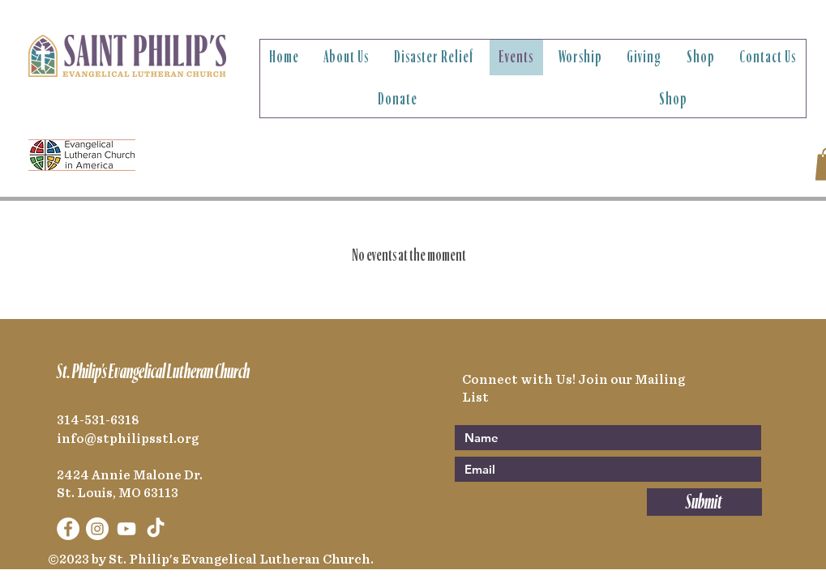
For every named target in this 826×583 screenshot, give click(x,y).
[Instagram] (97, 528)
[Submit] (704, 502)
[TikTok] (155, 528)
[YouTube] (126, 528)
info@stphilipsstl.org (128, 438)
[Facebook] (68, 528)
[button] (347, 57)
